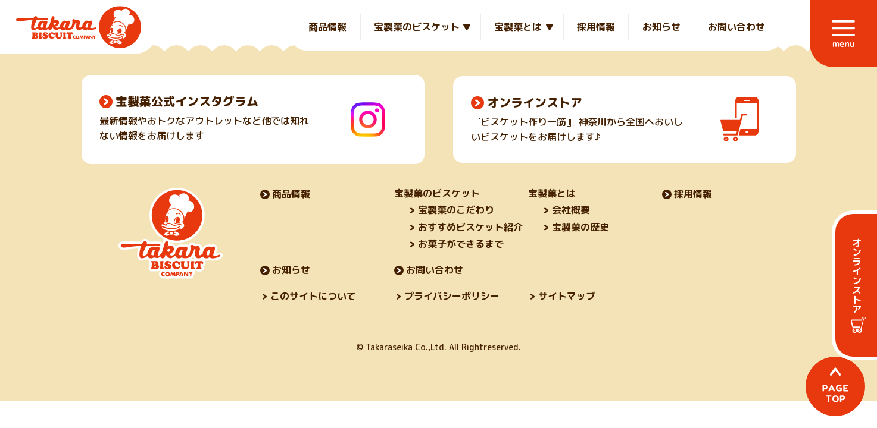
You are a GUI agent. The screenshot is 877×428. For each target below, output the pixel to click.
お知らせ (661, 26)
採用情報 (596, 26)
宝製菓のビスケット (417, 26)
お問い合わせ (736, 26)
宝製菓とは (518, 26)
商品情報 (327, 26)
